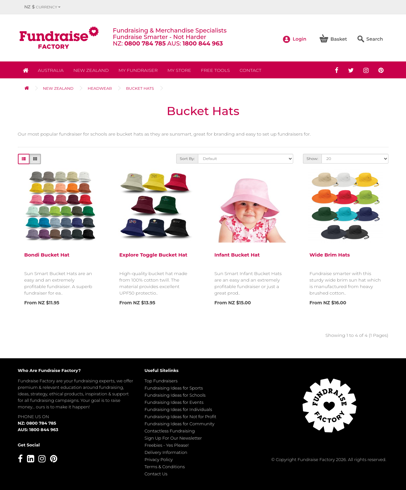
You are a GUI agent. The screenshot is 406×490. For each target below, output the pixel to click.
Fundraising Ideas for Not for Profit (180, 416)
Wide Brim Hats (329, 255)
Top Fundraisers (161, 380)
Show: (312, 158)
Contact (250, 70)
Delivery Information (166, 452)
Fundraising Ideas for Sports (174, 388)
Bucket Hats (140, 88)
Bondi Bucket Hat (47, 255)
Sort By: (187, 158)
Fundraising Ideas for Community (180, 423)
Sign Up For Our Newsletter (173, 438)
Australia (51, 70)
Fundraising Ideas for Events (174, 402)
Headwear (100, 88)
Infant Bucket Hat (237, 255)
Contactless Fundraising (170, 430)
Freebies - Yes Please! (167, 445)
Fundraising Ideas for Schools (175, 395)
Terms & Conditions (165, 466)
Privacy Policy (159, 459)
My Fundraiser (138, 70)
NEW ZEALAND (91, 70)
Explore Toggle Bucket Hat (153, 255)
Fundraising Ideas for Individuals (178, 409)
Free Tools (215, 70)
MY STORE (179, 70)
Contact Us (156, 473)
